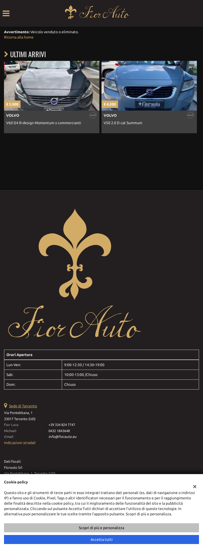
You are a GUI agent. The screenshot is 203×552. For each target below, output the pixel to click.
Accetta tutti (102, 539)
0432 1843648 (59, 431)
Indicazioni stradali (20, 443)
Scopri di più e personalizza (101, 528)
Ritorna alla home (19, 37)
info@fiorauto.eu (62, 437)
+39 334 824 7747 (61, 425)
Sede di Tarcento (23, 406)
